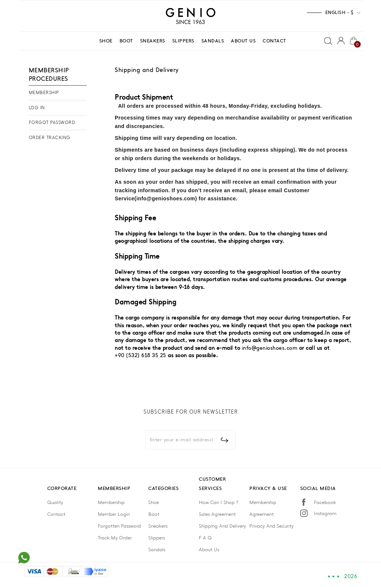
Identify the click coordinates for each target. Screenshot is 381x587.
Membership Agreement (262, 508)
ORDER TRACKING (49, 137)
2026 (350, 576)
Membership (111, 502)
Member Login (114, 514)
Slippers (156, 538)
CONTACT (274, 41)
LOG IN (37, 107)
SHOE (105, 41)
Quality (55, 502)
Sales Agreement (217, 514)
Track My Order (115, 538)
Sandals (156, 549)
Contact (56, 514)
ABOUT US (243, 41)
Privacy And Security (271, 526)
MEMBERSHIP (44, 92)
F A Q (205, 538)
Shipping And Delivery (222, 526)
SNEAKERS (152, 41)
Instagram (325, 513)
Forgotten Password (119, 526)
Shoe (153, 502)
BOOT (126, 41)
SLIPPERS (183, 41)
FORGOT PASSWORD (52, 122)
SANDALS (212, 41)
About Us (209, 549)
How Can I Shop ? (218, 502)
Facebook (325, 502)
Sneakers (157, 526)
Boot (153, 514)
